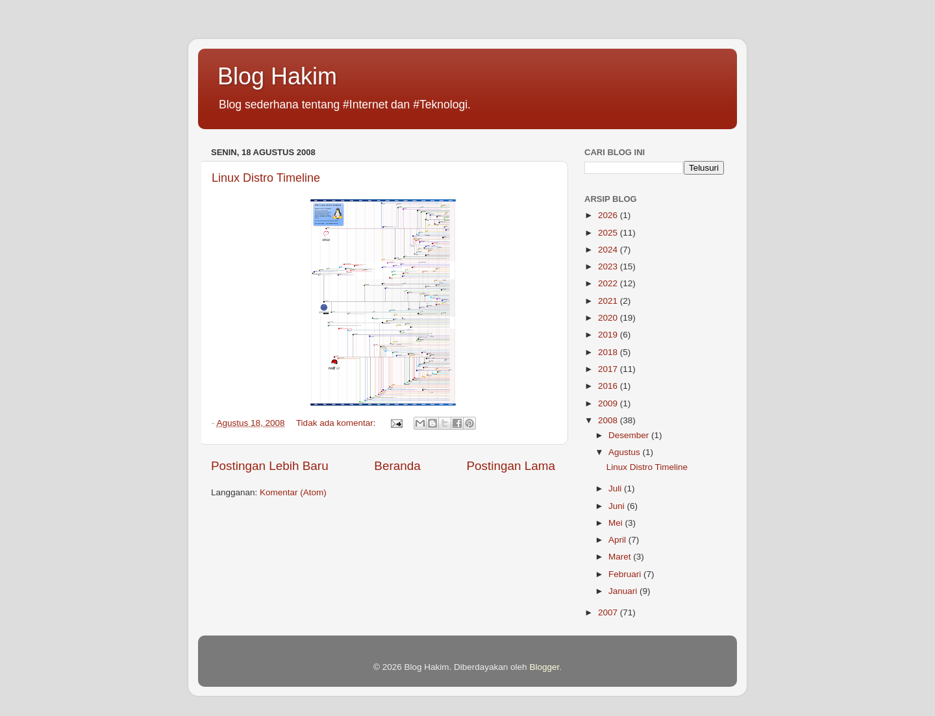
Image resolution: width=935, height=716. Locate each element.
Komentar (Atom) (293, 492)
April (618, 540)
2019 (609, 334)
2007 (609, 612)
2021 (609, 301)
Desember (629, 435)
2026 (609, 215)
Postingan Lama (510, 466)
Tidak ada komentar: (337, 423)
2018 (609, 352)
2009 (609, 403)
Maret (620, 557)
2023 (609, 266)
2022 (609, 283)
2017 (609, 369)
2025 (609, 233)
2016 (609, 386)
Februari (625, 574)
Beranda (397, 466)
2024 (609, 249)
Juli (616, 488)
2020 (609, 318)
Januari (624, 591)
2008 (609, 420)
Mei (616, 523)
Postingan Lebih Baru (270, 466)
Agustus (625, 452)
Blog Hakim (277, 76)
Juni (617, 506)
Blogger (544, 667)
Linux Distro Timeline (266, 177)
